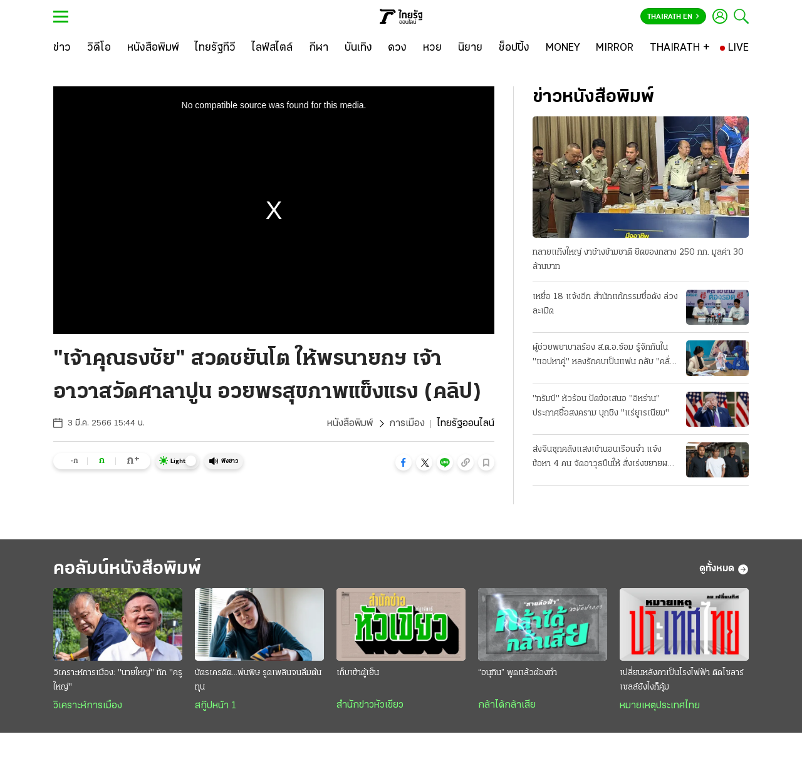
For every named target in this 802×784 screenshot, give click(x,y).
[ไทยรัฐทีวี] (215, 48)
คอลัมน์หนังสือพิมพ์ (127, 569)
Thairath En (673, 17)
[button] (403, 462)
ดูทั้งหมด (724, 569)
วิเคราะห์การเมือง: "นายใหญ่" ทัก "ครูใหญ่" (117, 680)
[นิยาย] (470, 48)
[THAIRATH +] (680, 48)
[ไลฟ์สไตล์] (272, 48)
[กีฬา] (318, 48)
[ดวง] (397, 48)
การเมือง (407, 424)
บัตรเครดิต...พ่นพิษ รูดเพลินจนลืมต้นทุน (258, 680)
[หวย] (432, 48)
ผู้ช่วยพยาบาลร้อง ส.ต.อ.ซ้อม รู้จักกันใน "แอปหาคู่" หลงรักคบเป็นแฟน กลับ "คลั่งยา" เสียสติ (603, 356)
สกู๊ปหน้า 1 (215, 706)
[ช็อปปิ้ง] (514, 48)
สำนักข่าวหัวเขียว (370, 705)
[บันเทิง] (358, 48)
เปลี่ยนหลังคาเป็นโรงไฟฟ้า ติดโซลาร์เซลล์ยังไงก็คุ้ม (682, 680)
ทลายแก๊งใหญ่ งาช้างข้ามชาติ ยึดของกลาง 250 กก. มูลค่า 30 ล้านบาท (638, 260)
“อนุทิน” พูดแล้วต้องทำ (517, 673)
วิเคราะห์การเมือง (87, 706)
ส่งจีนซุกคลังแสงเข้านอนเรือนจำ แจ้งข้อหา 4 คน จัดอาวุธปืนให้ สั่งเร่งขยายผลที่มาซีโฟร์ (605, 458)
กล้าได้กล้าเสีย (507, 705)
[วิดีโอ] (99, 48)
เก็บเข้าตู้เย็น (357, 673)
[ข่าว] (62, 48)
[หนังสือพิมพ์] (153, 48)
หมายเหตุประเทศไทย (660, 706)
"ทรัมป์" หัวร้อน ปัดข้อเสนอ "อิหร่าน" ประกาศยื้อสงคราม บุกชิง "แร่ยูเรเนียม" (601, 406)
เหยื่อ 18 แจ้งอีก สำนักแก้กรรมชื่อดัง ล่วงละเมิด (605, 304)
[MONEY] (563, 48)
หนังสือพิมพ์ (350, 424)
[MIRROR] (614, 48)
